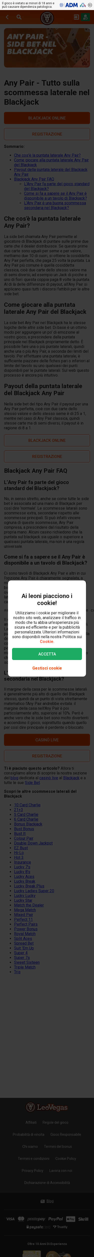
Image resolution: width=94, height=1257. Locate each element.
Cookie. (47, 641)
